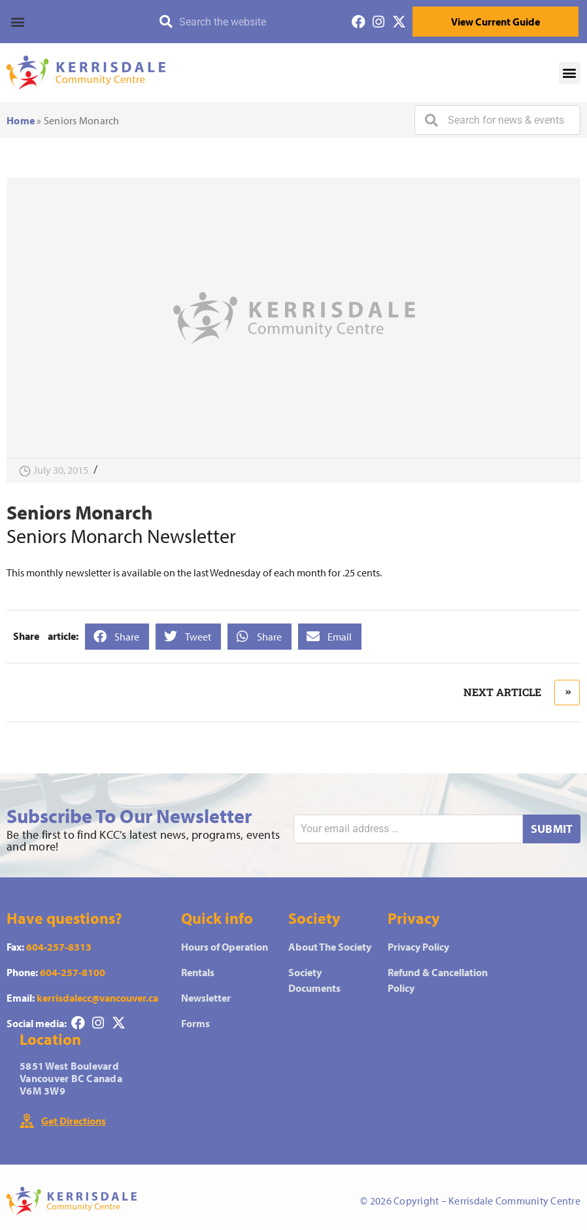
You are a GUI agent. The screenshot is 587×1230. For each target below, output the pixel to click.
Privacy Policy (418, 946)
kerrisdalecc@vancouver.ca (97, 997)
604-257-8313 (59, 946)
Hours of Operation (224, 946)
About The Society (329, 946)
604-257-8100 (72, 972)
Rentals (197, 972)
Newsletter (206, 997)
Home (21, 120)
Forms (195, 1023)
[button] (64, 21)
